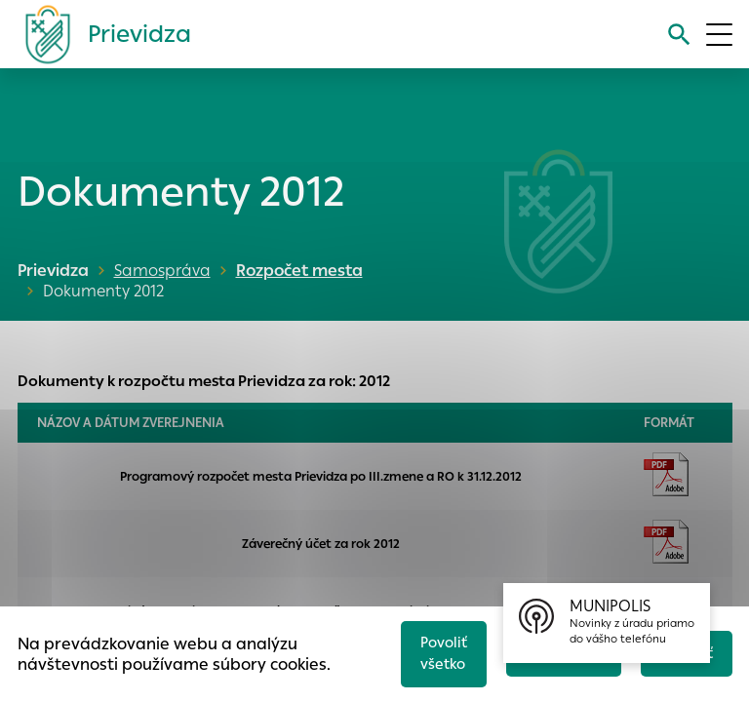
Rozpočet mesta (297, 270)
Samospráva (162, 270)
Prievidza (53, 270)
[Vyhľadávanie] (677, 34)
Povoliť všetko (436, 651)
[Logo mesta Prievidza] (100, 34)
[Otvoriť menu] (719, 34)
